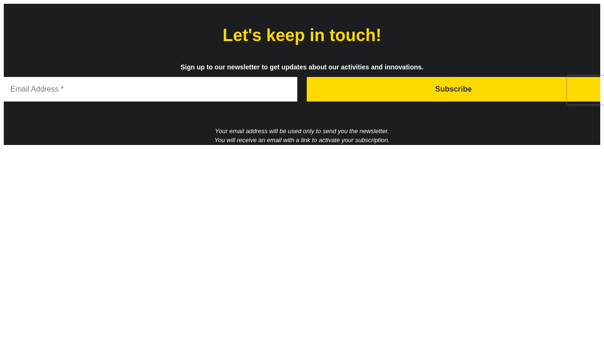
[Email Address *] (150, 89)
